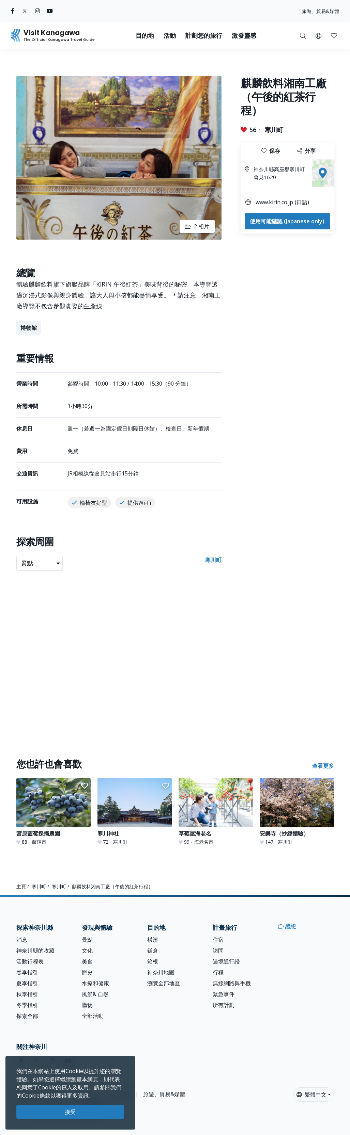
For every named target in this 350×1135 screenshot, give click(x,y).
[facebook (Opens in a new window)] (12, 11)
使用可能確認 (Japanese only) (287, 221)
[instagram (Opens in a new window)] (37, 11)
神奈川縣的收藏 (35, 950)
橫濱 (152, 939)
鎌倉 (152, 950)
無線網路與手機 (232, 983)
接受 (70, 1112)
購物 (87, 1005)
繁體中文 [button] (311, 1094)
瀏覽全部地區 (163, 983)
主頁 (21, 886)
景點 (87, 939)
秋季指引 (27, 994)
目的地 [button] (145, 35)
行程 (218, 972)
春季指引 (27, 972)
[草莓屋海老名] (216, 811)
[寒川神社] (134, 811)
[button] (318, 35)
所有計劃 (223, 1005)
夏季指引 (27, 983)
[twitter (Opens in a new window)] (25, 11)
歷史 (87, 972)
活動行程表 (30, 961)
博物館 (28, 327)
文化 (87, 950)
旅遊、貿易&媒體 (320, 11)
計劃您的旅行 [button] (203, 35)
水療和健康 (95, 983)
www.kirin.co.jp (274, 202)
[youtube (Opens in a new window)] (50, 11)
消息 (21, 939)
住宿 (218, 939)
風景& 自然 (95, 994)
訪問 (218, 950)
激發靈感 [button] (244, 35)
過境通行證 (226, 961)
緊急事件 (223, 994)
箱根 (152, 961)
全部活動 (93, 1016)
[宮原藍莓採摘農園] (53, 811)
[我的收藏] (334, 35)
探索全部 (27, 1016)
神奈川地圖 (160, 972)
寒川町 (274, 130)
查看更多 (323, 765)
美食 (87, 961)
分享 (306, 150)
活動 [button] (170, 35)
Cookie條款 (36, 1095)
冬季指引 (27, 1005)
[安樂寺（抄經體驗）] (297, 811)
